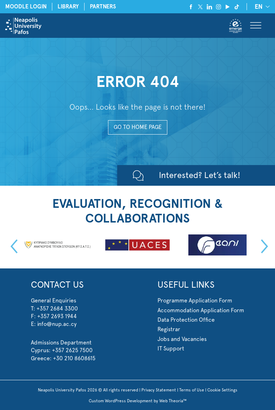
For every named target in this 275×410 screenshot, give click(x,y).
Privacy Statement (158, 390)
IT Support (170, 348)
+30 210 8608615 (74, 358)
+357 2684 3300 (57, 308)
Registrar (168, 329)
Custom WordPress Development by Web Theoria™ (138, 400)
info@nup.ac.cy (56, 324)
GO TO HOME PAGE (138, 127)
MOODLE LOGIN (26, 6)
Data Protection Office (186, 319)
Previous (12, 246)
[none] (261, 6)
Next (262, 246)
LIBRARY (68, 6)
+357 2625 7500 (72, 350)
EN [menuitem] (259, 7)
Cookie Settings (222, 390)
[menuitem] (261, 6)
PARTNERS (103, 6)
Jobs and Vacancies (182, 339)
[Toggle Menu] (255, 25)
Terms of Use (191, 390)
